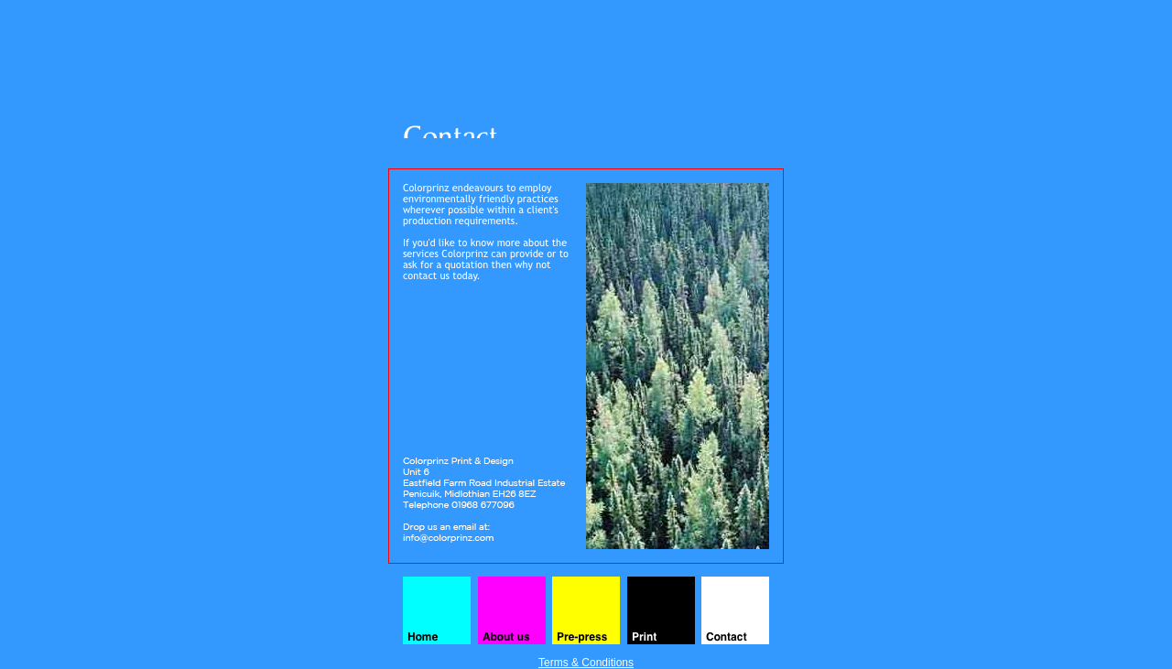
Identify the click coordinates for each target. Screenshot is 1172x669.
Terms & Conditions (586, 662)
